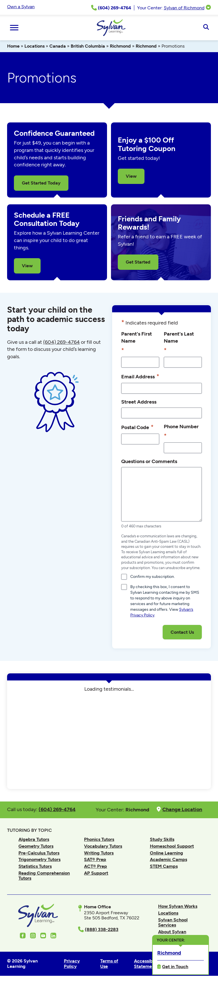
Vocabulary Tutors (103, 846)
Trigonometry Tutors (39, 859)
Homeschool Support (172, 846)
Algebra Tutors (33, 839)
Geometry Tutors (35, 846)
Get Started (138, 262)
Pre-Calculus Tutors (38, 853)
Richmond (120, 46)
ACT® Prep (95, 866)
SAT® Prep (95, 859)
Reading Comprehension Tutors (44, 875)
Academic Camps (168, 859)
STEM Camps (164, 866)
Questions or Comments (149, 461)
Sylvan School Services (173, 922)
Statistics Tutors (35, 866)
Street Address (138, 402)
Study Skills (162, 839)
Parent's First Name (136, 343)
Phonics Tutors (99, 839)
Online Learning (166, 853)
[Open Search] (206, 27)
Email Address (140, 376)
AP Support (96, 873)
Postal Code (137, 427)
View (131, 176)
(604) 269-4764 (61, 342)
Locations (34, 46)
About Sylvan (172, 931)
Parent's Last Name (179, 343)
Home (13, 46)
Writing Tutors (99, 853)
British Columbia (88, 46)
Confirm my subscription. (152, 576)
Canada (57, 46)
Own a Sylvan (21, 6)
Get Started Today (41, 183)
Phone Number (181, 431)
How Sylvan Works (177, 906)
